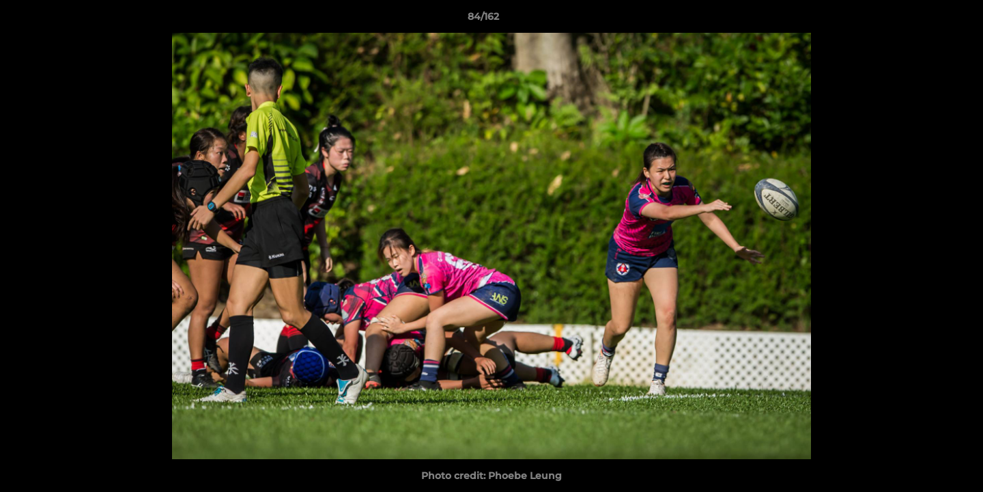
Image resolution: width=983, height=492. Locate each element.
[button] (925, 20)
